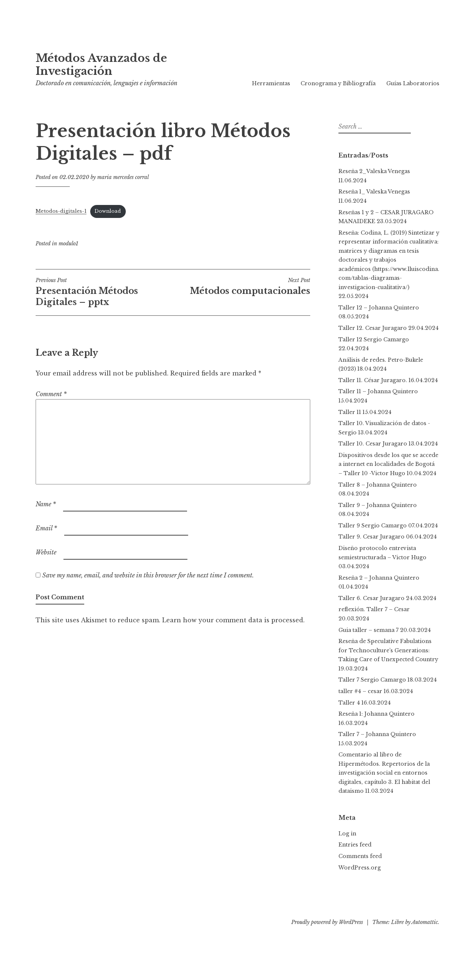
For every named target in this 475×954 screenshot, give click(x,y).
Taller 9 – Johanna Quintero (377, 505)
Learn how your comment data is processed (232, 620)
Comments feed (360, 856)
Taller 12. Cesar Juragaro (372, 328)
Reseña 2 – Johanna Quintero (380, 577)
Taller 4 (349, 702)
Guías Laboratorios (412, 83)
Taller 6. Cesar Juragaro (371, 598)
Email (46, 528)
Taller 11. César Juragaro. (372, 380)
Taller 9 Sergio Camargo (372, 525)
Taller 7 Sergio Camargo (372, 679)
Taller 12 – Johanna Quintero (378, 307)
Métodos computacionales (241, 286)
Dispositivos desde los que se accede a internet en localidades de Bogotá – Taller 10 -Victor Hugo (388, 464)
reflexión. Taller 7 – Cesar (374, 609)
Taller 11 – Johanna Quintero (378, 391)
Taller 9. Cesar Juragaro (371, 536)
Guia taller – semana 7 (368, 630)
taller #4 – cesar (360, 691)
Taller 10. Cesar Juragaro (372, 443)
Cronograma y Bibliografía (338, 83)
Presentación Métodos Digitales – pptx (104, 292)
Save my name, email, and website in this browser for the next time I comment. (148, 575)
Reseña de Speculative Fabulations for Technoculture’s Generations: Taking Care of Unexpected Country (388, 650)
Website (46, 552)
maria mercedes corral (123, 177)
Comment (51, 394)
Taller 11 (349, 412)
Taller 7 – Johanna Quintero (377, 734)
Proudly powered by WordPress (327, 922)
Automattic (425, 922)
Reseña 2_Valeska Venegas (374, 171)
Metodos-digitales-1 (61, 211)
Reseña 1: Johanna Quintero (376, 713)
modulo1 (68, 243)
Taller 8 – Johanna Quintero (377, 484)
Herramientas (271, 83)
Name (46, 504)
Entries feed (354, 844)
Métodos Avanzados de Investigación (101, 65)
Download (108, 211)
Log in (347, 833)
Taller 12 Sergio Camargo (373, 339)
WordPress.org (359, 867)
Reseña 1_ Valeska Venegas (374, 191)
